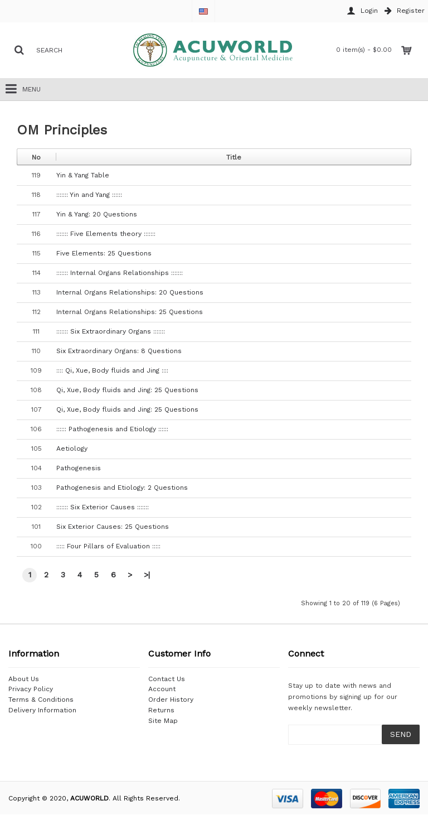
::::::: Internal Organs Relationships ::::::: (119, 273)
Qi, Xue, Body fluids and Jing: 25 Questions (127, 390)
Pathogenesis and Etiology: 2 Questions (122, 487)
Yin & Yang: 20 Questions (96, 214)
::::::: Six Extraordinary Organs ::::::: (110, 331)
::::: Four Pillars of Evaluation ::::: (108, 546)
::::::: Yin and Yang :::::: (89, 195)
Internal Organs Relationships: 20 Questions (129, 292)
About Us (23, 679)
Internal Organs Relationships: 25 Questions (129, 312)
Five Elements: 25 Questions (104, 253)
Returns (161, 710)
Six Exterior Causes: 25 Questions (112, 527)
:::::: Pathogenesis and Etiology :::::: (112, 429)
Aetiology (71, 448)
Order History (170, 699)
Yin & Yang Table (82, 175)
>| (147, 574)
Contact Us (166, 679)
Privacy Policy (30, 689)
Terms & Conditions (41, 699)
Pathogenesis (78, 468)
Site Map (163, 721)
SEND (400, 734)
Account (162, 689)
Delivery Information (42, 710)
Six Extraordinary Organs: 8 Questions (119, 351)
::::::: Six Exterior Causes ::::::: (102, 507)
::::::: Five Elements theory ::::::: (105, 234)
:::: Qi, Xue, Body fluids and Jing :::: (112, 370)
